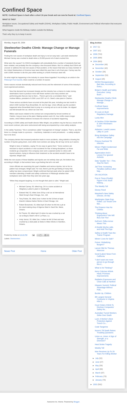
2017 (95, 47)
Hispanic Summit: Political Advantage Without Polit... (105, 287)
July (97, 358)
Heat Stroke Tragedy (103, 344)
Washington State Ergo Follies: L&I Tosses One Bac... (105, 201)
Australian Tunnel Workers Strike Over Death (106, 314)
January (98, 380)
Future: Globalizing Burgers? (102, 243)
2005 (95, 58)
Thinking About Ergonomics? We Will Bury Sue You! (104, 215)
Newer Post (9, 251)
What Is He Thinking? (104, 268)
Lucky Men (99, 118)
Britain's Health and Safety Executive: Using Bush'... (106, 92)
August (98, 79)
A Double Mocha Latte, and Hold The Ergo (104, 228)
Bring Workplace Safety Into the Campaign (104, 136)
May (97, 365)
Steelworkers (15, 239)
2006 (95, 54)
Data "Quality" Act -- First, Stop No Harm (105, 162)
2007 (95, 51)
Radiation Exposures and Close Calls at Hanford (105, 280)
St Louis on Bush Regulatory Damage (104, 113)
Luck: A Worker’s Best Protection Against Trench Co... (104, 321)
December (99, 64)
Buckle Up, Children (103, 293)
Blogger (76, 402)
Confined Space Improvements (102, 107)
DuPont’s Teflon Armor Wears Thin (104, 222)
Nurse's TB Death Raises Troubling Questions (105, 331)
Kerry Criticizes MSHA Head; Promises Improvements (104, 273)
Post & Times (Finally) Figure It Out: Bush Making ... (104, 180)
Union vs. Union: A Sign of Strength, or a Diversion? (105, 338)
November (99, 68)
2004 (95, 61)
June (97, 362)
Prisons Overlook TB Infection (103, 142)
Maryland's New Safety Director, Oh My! (104, 194)
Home (43, 251)
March (98, 373)
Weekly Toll (99, 348)
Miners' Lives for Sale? (104, 239)
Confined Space (22, 10)
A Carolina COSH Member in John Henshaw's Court (106, 123)
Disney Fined (100, 190)
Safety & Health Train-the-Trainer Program (105, 234)
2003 (95, 384)
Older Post (77, 251)
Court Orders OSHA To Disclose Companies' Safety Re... (104, 307)
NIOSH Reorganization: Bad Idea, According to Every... (105, 84)
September (100, 75)
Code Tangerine (101, 327)
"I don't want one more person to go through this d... (104, 262)
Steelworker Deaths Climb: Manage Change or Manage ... (106, 100)
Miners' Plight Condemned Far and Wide (106, 148)
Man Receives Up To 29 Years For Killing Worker (106, 352)
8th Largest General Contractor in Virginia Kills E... (104, 299)
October (98, 72)
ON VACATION (101, 175)
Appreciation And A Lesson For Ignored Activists (104, 155)
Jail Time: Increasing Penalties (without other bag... (105, 169)
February (99, 376)
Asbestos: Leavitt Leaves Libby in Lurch (105, 130)
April (97, 369)
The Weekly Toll (101, 186)
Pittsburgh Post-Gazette (13, 80)
